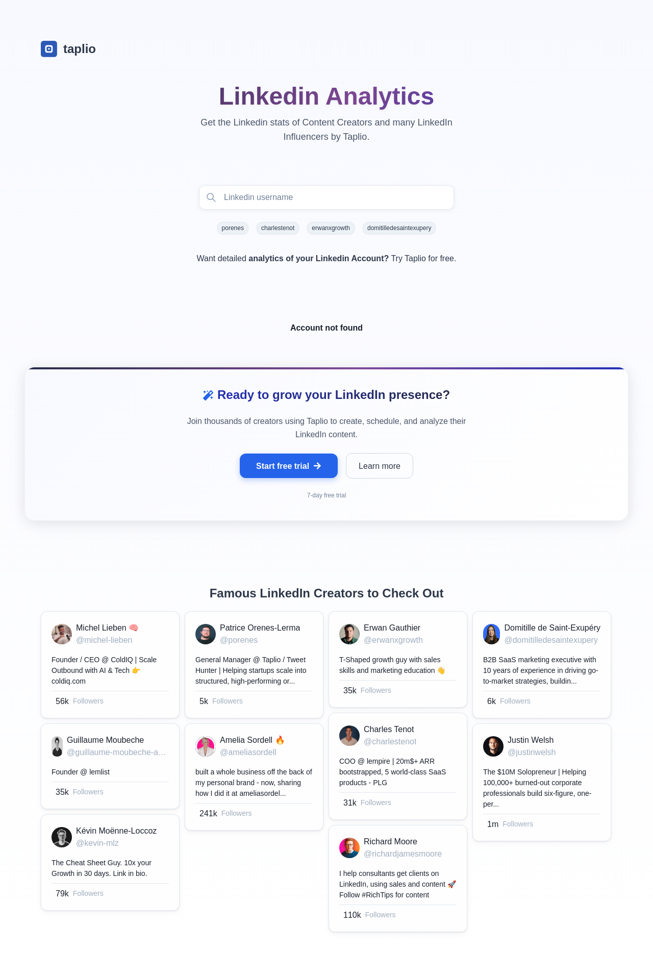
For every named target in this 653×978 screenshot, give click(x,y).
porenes (233, 228)
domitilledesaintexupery (399, 228)
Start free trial (288, 466)
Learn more (379, 466)
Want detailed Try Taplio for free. (327, 258)
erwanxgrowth (331, 228)
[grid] (326, 774)
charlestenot (277, 228)
